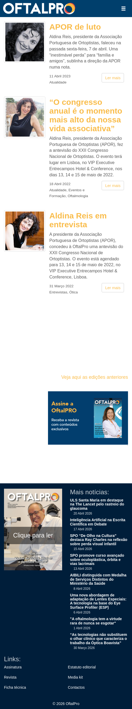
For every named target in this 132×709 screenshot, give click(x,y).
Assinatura (13, 667)
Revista (10, 677)
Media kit (75, 677)
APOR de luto (75, 26)
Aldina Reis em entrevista (78, 220)
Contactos (76, 687)
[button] (123, 8)
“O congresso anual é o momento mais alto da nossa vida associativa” (85, 115)
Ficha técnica (15, 687)
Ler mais (113, 77)
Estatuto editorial (82, 667)
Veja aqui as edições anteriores (94, 377)
